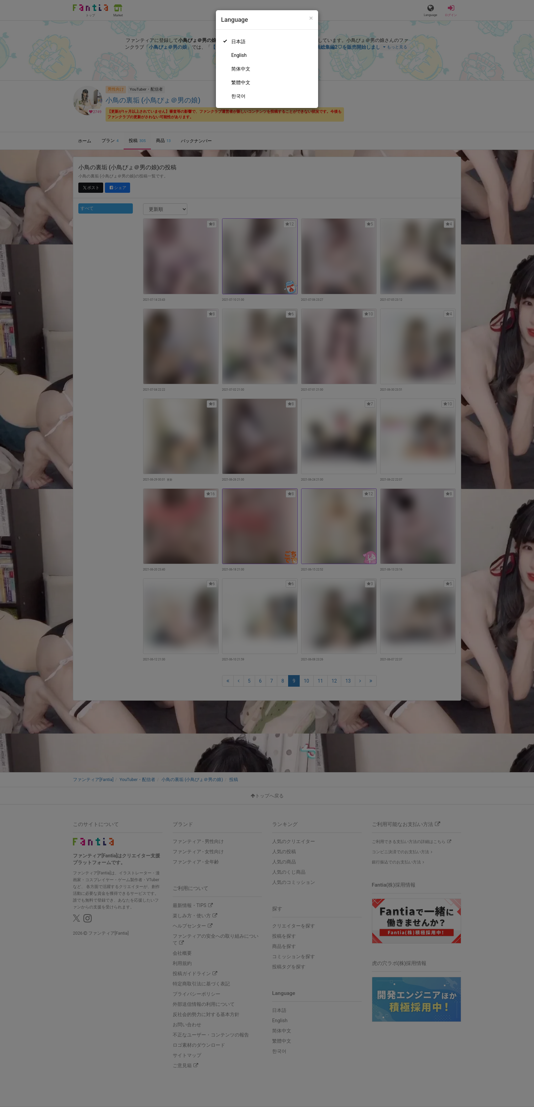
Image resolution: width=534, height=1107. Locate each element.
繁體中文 (240, 82)
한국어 (238, 96)
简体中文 (240, 69)
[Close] (311, 18)
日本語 (238, 41)
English (239, 55)
